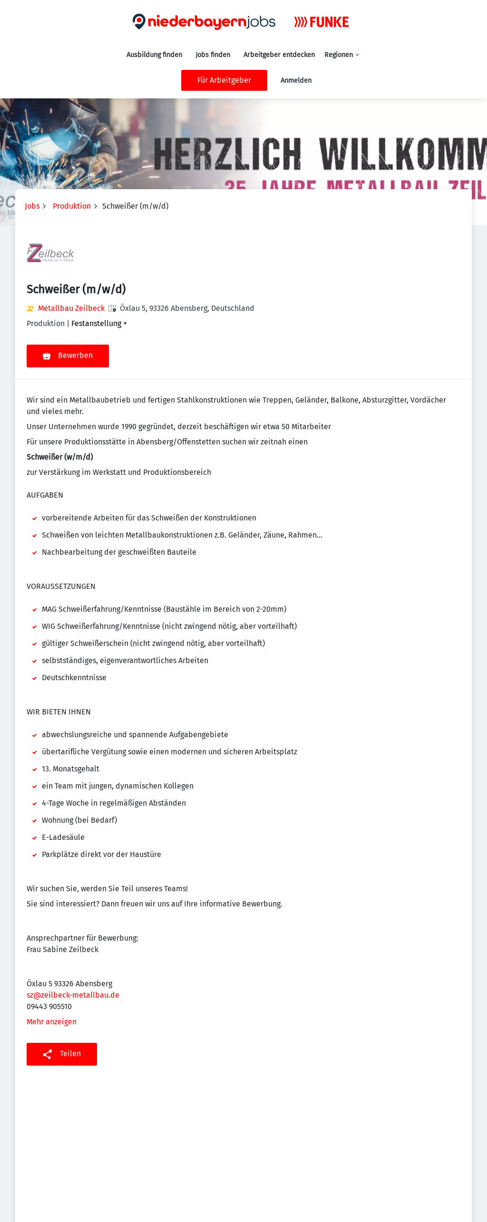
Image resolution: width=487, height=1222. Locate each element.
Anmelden (296, 81)
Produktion (72, 206)
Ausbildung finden (154, 55)
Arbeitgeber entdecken (279, 55)
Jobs (32, 206)
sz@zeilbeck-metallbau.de (73, 995)
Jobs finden (212, 55)
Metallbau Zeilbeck (71, 308)
